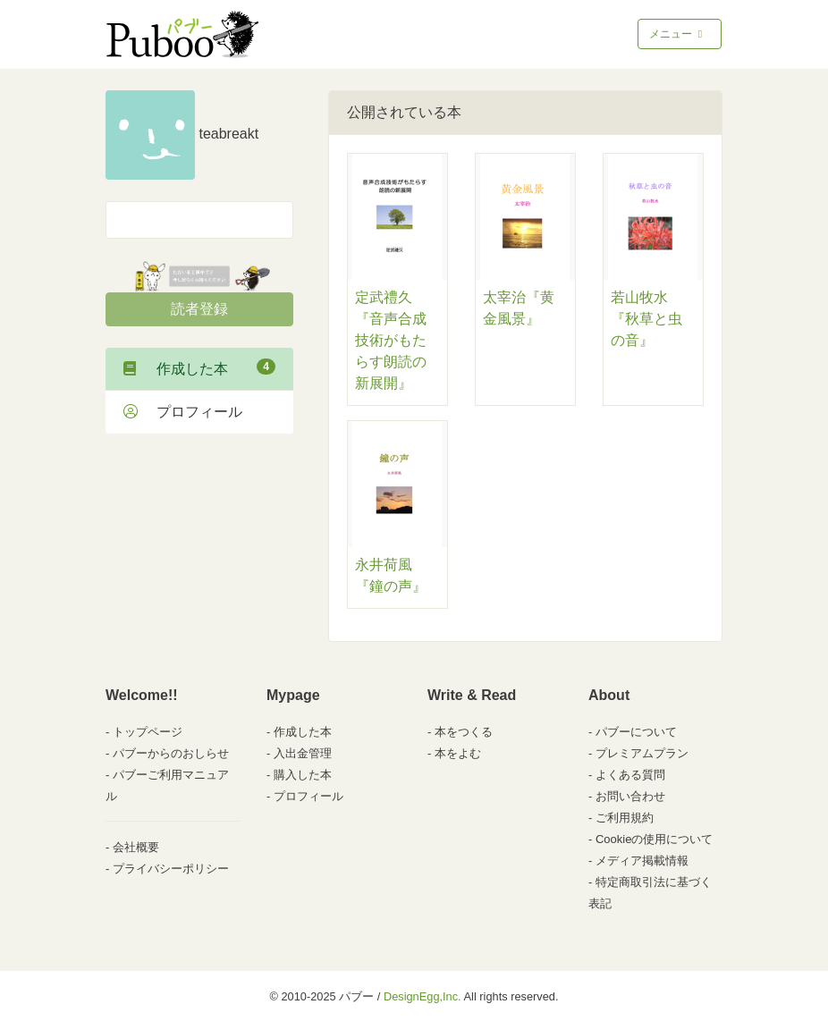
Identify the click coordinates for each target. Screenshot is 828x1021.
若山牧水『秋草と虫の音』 (646, 319)
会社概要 (136, 847)
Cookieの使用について (654, 839)
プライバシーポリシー (171, 868)
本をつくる (464, 731)
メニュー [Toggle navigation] (677, 34)
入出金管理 (303, 753)
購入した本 (303, 774)
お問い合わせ (630, 796)
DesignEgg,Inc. (422, 996)
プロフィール (182, 411)
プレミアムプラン (642, 753)
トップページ (147, 731)
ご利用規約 (625, 817)
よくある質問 (630, 774)
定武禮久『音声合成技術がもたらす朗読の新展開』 (391, 340)
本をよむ (458, 753)
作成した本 (199, 367)
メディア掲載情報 (642, 860)
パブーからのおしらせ (171, 753)
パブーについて (636, 731)
